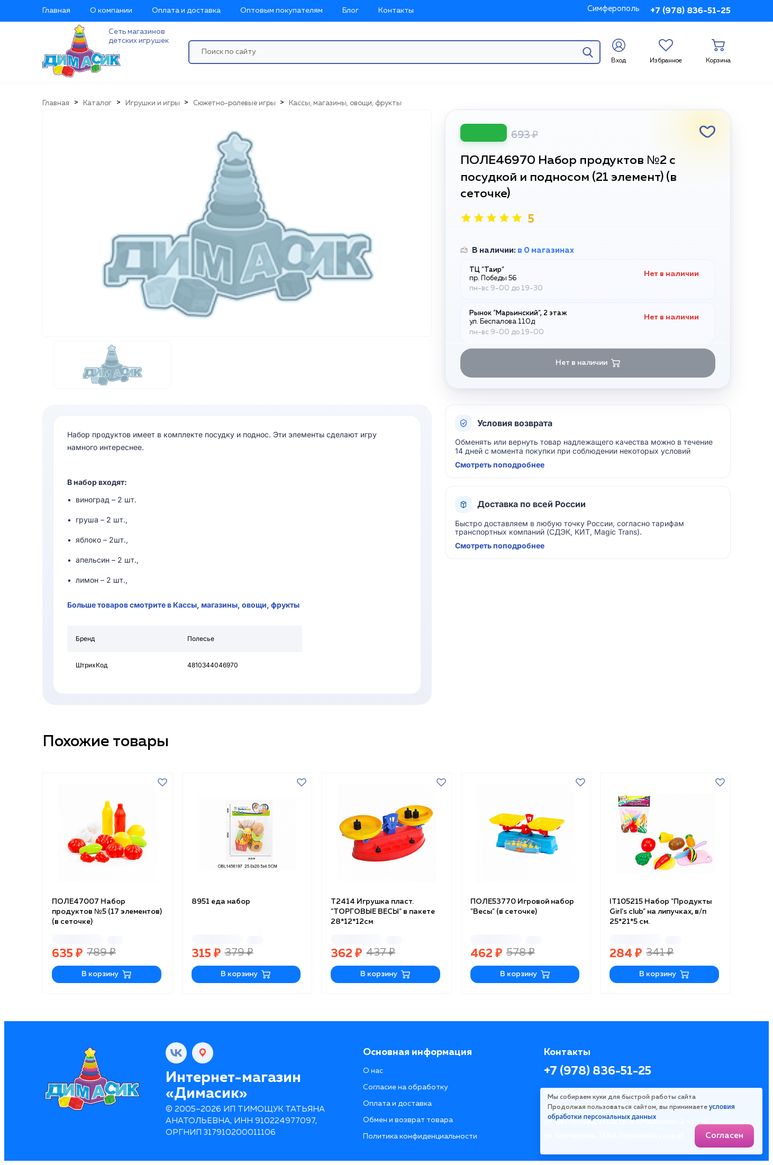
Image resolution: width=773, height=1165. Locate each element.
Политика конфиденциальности (420, 1136)
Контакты (396, 10)
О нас (373, 1071)
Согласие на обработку (405, 1087)
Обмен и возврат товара (408, 1120)
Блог (350, 10)
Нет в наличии (588, 363)
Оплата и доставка (186, 10)
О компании (111, 10)
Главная (56, 10)
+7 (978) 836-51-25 (690, 11)
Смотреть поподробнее (499, 465)
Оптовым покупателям (281, 10)
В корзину (106, 974)
